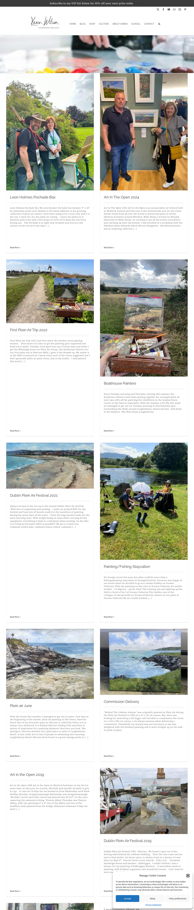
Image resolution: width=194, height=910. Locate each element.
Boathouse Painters (28, 356)
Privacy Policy (97, 900)
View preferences (178, 898)
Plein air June (21, 476)
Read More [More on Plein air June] (14, 514)
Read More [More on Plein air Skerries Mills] (14, 728)
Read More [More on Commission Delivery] (75, 507)
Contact (97, 895)
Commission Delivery (88, 472)
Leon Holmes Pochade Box (32, 197)
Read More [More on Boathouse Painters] (17, 391)
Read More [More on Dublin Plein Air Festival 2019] (17, 643)
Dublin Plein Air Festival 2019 (36, 605)
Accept (127, 898)
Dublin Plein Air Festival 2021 (91, 289)
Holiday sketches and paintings (94, 659)
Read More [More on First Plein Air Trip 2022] (130, 187)
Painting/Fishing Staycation (152, 360)
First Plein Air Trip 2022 (145, 148)
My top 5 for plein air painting (94, 825)
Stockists (97, 884)
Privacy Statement (153, 905)
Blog (97, 889)
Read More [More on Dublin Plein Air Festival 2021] (72, 327)
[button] (187, 875)
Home (97, 874)
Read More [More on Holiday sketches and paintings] (72, 697)
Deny (152, 898)
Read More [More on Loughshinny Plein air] (133, 571)
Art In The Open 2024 (88, 197)
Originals (97, 879)
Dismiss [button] (139, 3)
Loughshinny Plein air (146, 542)
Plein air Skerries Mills (28, 708)
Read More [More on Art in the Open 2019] (130, 451)
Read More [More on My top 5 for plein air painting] (75, 863)
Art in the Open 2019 (143, 409)
